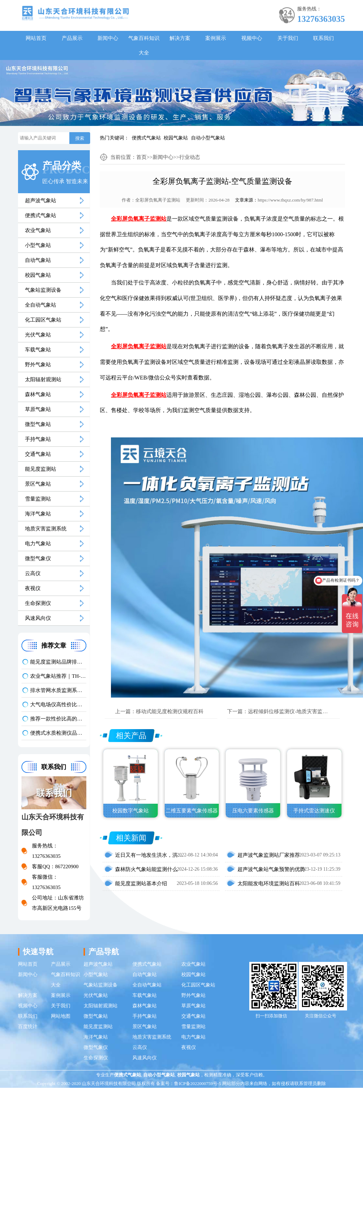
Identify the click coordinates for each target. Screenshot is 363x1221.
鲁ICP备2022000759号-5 (197, 1083)
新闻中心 (107, 38)
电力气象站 (38, 543)
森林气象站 (38, 394)
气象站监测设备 (43, 290)
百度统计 (27, 1026)
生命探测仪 (38, 603)
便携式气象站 (146, 137)
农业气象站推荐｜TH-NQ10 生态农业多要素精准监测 (58, 676)
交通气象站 (38, 454)
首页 (141, 157)
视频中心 (251, 38)
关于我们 (287, 38)
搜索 (79, 138)
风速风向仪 (38, 618)
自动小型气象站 (208, 137)
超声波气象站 (40, 200)
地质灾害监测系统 (46, 528)
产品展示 (72, 38)
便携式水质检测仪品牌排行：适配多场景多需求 (58, 733)
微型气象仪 (38, 558)
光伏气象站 (38, 335)
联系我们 (323, 38)
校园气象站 (176, 137)
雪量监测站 (38, 499)
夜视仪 (33, 588)
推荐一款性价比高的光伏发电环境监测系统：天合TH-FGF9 (58, 719)
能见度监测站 (40, 469)
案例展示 (215, 38)
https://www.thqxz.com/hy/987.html (290, 200)
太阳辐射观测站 (43, 379)
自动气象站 (38, 260)
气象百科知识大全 (143, 45)
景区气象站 (38, 484)
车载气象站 (38, 349)
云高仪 (33, 573)
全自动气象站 (40, 305)
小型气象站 (38, 245)
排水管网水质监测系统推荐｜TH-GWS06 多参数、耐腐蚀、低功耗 (58, 690)
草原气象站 (38, 409)
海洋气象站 (38, 513)
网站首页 (36, 38)
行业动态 (189, 157)
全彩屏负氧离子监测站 (157, 200)
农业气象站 (38, 230)
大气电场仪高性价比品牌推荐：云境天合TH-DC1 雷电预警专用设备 (58, 704)
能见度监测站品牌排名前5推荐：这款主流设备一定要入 (58, 662)
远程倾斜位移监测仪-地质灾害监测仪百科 (295, 711)
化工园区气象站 (43, 320)
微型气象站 (38, 424)
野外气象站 (38, 364)
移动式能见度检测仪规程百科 (170, 711)
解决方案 (180, 38)
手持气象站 (38, 439)
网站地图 (60, 1016)
